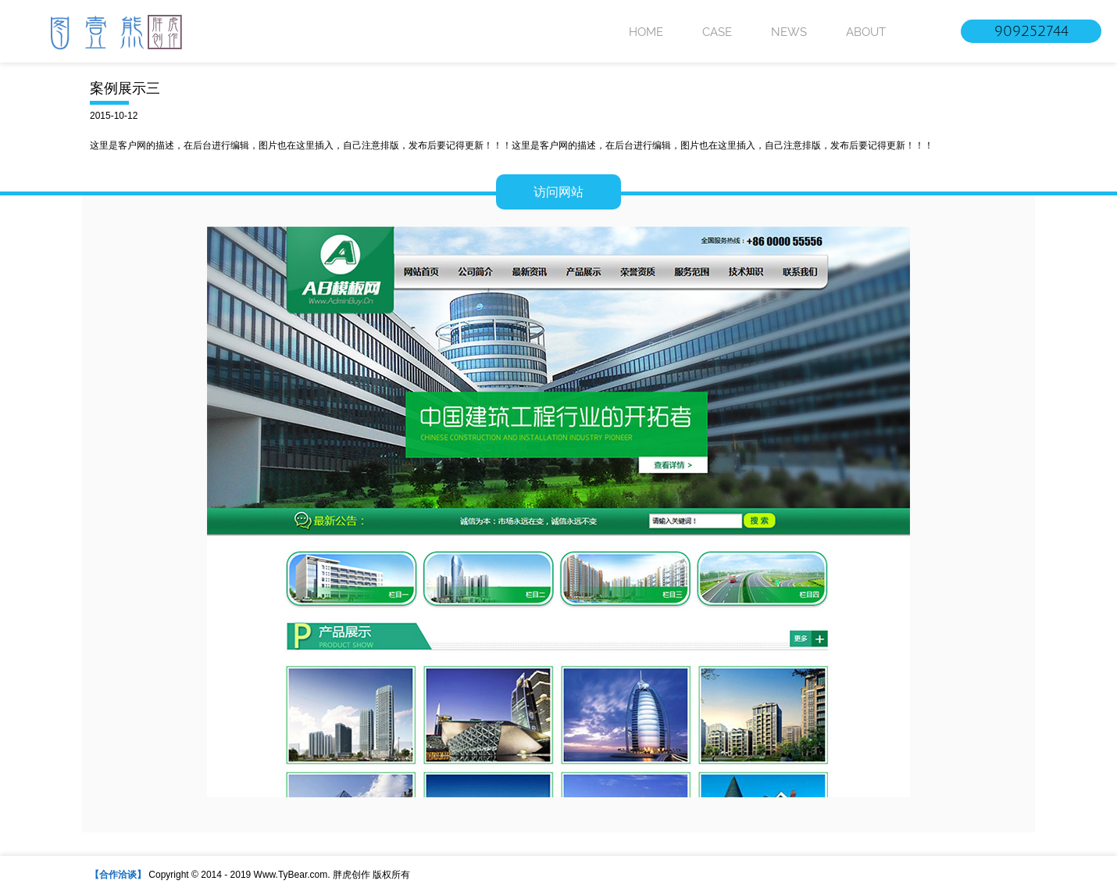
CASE (717, 32)
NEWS (789, 32)
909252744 (1031, 31)
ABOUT (866, 32)
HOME (646, 32)
